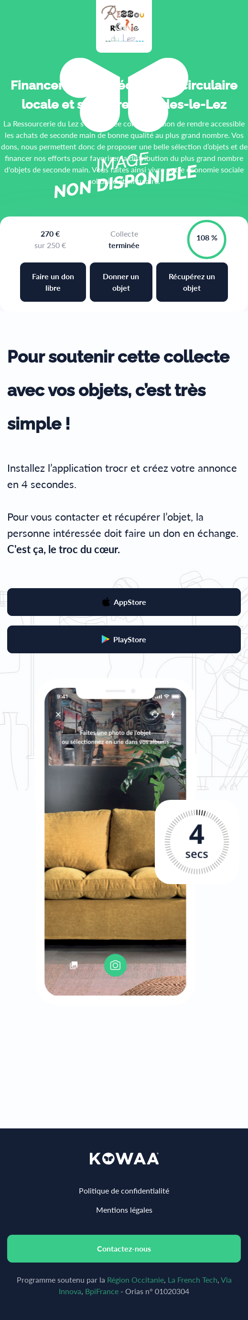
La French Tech (192, 1279)
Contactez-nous (124, 1248)
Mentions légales (124, 1209)
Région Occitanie (135, 1279)
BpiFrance (102, 1291)
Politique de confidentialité (124, 1190)
